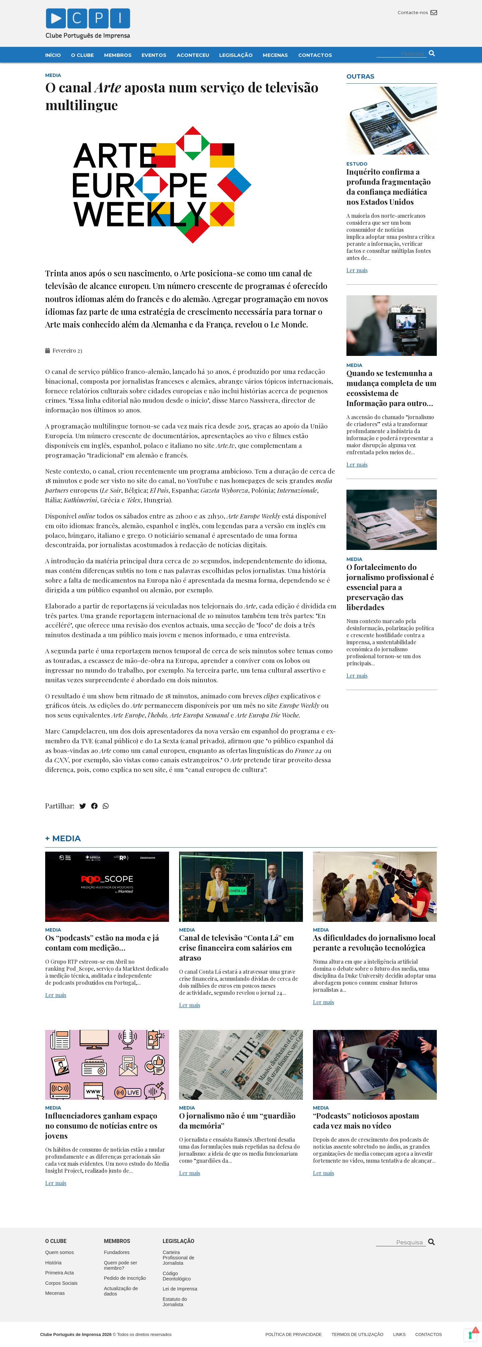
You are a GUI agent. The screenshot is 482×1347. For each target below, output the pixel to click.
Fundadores (117, 1252)
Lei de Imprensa (180, 1288)
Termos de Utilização (358, 1334)
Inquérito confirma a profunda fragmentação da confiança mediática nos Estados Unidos (388, 187)
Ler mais (357, 270)
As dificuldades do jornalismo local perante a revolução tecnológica (374, 943)
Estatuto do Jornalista (175, 1301)
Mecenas (275, 55)
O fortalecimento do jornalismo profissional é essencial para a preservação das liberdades (390, 587)
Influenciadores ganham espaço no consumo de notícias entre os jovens (101, 1126)
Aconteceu (193, 55)
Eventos (154, 55)
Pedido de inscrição (125, 1278)
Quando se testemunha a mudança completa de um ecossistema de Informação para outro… (391, 388)
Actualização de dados (121, 1291)
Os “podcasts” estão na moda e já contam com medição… (102, 943)
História (53, 1262)
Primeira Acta (59, 1272)
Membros (118, 55)
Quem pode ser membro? (120, 1265)
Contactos (315, 55)
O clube (56, 1241)
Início (53, 55)
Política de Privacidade (293, 1334)
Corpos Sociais (61, 1283)
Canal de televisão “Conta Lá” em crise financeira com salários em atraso (236, 948)
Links (399, 1334)
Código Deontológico (177, 1276)
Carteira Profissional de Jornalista (178, 1258)
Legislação (236, 55)
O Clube (82, 55)
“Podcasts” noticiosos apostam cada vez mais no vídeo (366, 1121)
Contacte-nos (417, 12)
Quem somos (59, 1252)
